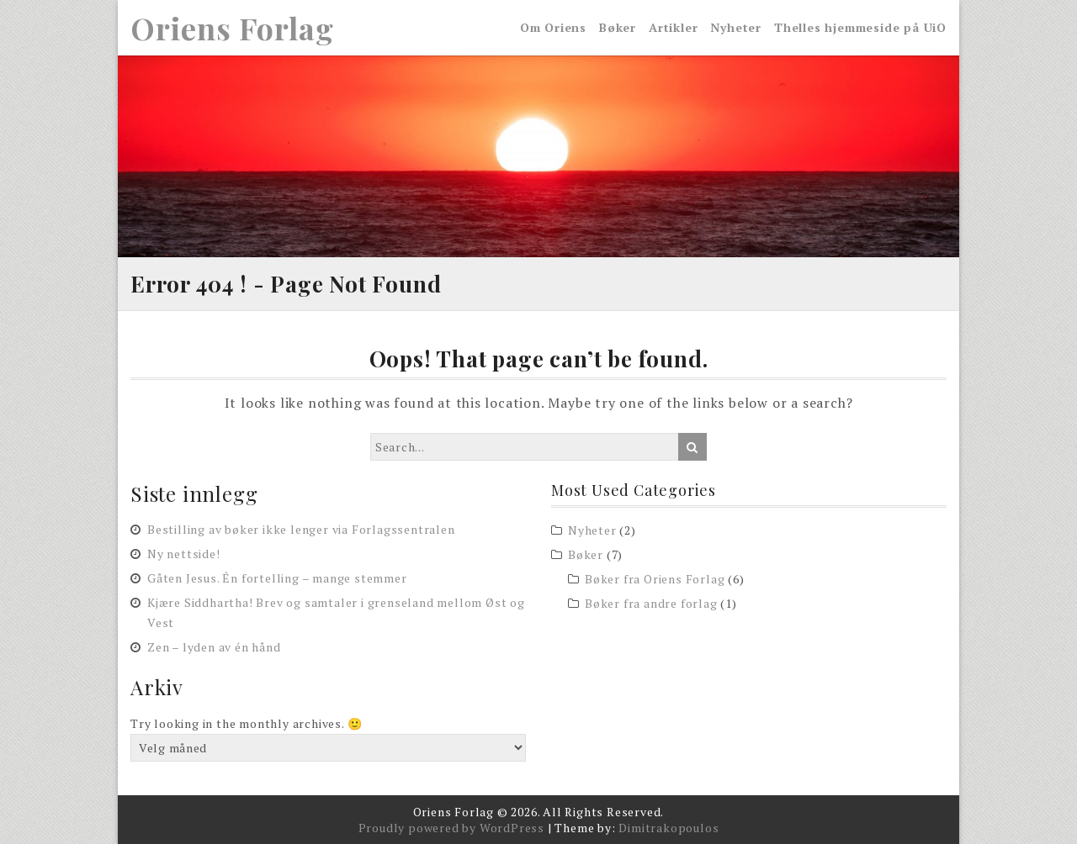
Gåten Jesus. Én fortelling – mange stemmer (277, 579)
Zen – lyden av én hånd (214, 648)
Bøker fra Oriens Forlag (654, 579)
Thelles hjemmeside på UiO (860, 27)
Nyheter (735, 27)
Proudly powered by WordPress (451, 828)
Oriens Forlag (231, 28)
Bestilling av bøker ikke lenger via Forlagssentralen (301, 530)
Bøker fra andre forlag (651, 603)
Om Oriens (553, 27)
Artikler (673, 27)
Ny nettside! (183, 554)
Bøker (617, 27)
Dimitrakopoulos (668, 828)
